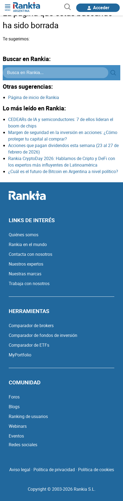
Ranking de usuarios (28, 416)
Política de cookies (96, 470)
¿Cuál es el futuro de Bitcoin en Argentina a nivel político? (63, 171)
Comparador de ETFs (29, 345)
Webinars (18, 426)
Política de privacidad (54, 470)
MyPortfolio (20, 355)
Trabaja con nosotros (29, 283)
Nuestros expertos (26, 264)
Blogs (14, 407)
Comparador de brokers (31, 325)
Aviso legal (19, 470)
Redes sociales (23, 445)
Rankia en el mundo (28, 244)
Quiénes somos (23, 235)
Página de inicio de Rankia (33, 97)
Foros (14, 397)
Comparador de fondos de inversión (43, 335)
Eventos (16, 436)
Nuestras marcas (25, 274)
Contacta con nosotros (30, 254)
